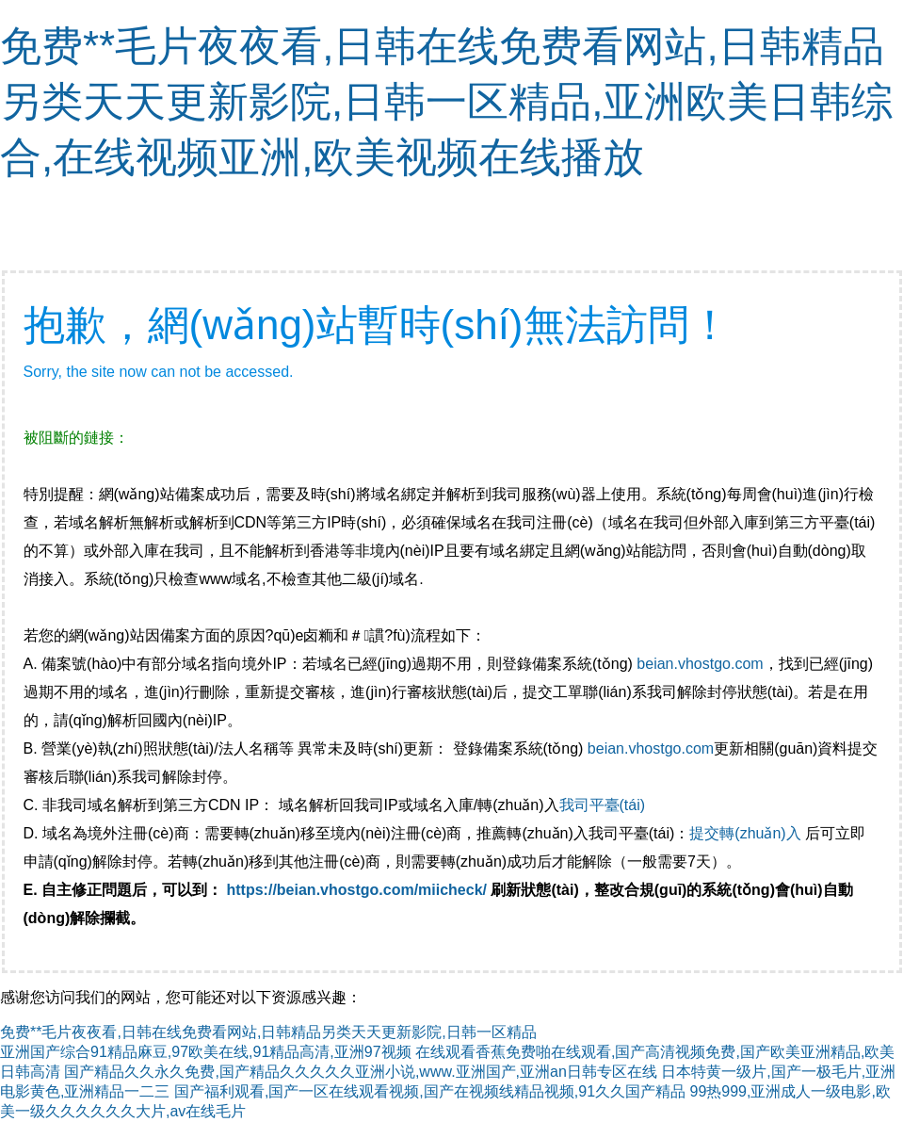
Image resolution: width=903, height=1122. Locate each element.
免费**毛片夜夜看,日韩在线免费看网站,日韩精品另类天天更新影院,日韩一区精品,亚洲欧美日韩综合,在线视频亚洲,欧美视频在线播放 (446, 101)
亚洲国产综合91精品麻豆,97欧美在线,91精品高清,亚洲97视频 (205, 1052)
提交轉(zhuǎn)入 (744, 833)
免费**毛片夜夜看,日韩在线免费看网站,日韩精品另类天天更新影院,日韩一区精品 (268, 1032)
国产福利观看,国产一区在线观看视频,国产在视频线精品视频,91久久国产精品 (429, 1091)
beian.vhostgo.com (700, 664)
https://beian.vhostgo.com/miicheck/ (357, 890)
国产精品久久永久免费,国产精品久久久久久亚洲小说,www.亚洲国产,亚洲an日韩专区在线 (360, 1072)
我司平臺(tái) (604, 805)
